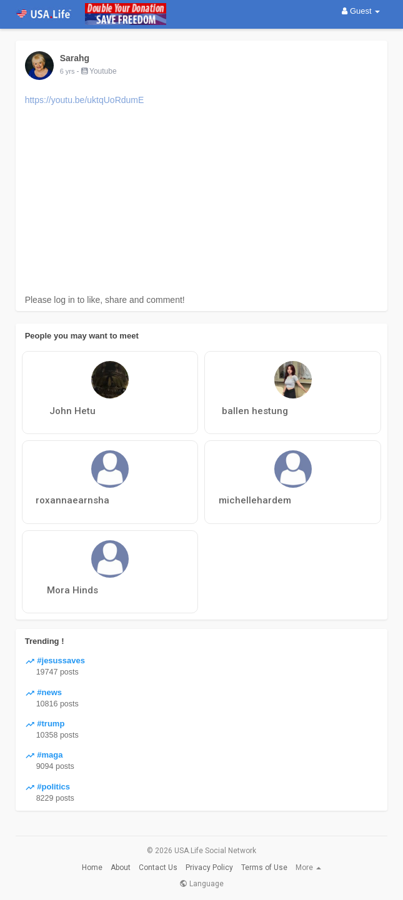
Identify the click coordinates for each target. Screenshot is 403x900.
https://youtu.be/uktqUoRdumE (84, 100)
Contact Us (158, 867)
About (121, 867)
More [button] (308, 867)
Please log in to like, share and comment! (105, 300)
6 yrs (67, 71)
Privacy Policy (209, 867)
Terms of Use (264, 867)
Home (92, 867)
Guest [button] (361, 11)
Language (201, 884)
